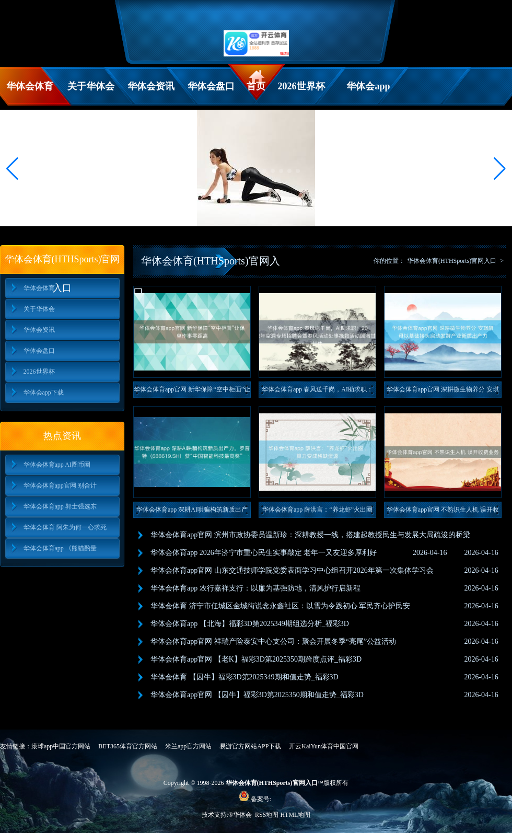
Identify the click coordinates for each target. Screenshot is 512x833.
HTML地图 (295, 814)
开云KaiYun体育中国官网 (323, 746)
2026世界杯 (301, 86)
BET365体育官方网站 (127, 746)
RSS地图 (266, 814)
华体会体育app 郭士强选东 (60, 506)
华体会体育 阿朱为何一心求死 (65, 527)
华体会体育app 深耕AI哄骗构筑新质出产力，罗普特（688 (192, 512)
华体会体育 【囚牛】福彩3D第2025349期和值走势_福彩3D (244, 677)
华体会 (243, 814)
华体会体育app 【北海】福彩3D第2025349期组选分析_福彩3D (249, 624)
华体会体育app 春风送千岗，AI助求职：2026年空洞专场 (317, 392)
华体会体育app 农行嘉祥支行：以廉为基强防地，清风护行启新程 (255, 588)
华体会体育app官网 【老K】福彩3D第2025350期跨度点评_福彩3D (256, 659)
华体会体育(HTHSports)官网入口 (451, 260)
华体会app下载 (368, 93)
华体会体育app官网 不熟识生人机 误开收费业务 (443, 512)
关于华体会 (90, 86)
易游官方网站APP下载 (250, 746)
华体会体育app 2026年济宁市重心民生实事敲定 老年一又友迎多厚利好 (263, 553)
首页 (256, 86)
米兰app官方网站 (188, 746)
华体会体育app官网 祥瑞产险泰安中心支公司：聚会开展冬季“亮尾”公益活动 (273, 641)
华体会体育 (29, 86)
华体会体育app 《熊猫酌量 (60, 548)
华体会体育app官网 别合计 (60, 485)
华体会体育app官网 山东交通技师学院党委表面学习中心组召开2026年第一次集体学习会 (292, 570)
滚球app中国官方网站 (60, 746)
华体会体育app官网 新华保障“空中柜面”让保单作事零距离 (192, 392)
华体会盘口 (211, 86)
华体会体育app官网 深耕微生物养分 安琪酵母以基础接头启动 (443, 392)
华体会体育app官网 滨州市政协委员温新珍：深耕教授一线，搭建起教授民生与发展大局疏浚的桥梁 (310, 535)
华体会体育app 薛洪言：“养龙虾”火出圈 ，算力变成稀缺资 (317, 512)
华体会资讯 (150, 86)
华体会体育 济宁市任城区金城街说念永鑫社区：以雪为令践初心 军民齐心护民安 (280, 606)
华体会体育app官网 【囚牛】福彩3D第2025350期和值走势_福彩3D (257, 695)
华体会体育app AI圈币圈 (57, 464)
